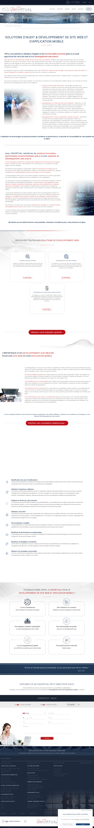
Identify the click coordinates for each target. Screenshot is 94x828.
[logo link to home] (47, 821)
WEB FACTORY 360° (58, 765)
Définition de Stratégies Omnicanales (35, 788)
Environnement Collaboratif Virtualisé (8, 782)
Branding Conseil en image (33, 784)
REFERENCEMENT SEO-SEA (33, 792)
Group (74, 9)
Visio (2, 805)
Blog (22, 813)
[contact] (25, 821)
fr (90, 2)
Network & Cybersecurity (6, 789)
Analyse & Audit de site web (28, 260)
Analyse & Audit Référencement (34, 795)
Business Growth (9, 25)
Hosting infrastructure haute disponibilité (9, 788)
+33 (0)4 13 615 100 (51, 704)
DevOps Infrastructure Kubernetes (8, 796)
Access (2, 804)
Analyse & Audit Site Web (32, 775)
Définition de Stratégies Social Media (35, 805)
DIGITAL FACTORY (59, 763)
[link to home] (17, 9)
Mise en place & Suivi (31, 789)
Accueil (52, 9)
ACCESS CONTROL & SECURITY (8, 801)
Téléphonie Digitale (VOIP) (6, 781)
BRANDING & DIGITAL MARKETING (34, 781)
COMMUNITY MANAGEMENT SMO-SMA (35, 801)
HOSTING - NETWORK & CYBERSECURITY (10, 785)
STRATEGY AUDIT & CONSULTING (8, 765)
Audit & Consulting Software (33, 768)
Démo (89, 9)
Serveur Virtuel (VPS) (5, 777)
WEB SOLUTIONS (31, 772)
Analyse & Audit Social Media (33, 804)
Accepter (83, 824)
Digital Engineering (5, 772)
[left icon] (24, 713)
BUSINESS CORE (6, 763)
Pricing (67, 9)
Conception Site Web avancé (33, 777)
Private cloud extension (6, 791)
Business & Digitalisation (6, 770)
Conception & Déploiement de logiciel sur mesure (38, 770)
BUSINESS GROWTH (33, 763)
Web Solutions (18, 25)
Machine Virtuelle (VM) (5, 779)
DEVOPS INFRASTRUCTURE (7, 794)
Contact (81, 9)
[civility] (25, 717)
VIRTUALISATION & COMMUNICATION (9, 774)
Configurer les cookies (68, 824)
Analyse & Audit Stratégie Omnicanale (35, 786)
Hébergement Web (58, 772)
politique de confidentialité (82, 819)
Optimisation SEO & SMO (59, 775)
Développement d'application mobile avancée (47, 292)
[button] (45, 713)
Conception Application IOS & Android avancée (37, 779)
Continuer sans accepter (87, 810)
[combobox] (34, 713)
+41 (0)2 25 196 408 (25, 704)
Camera (2, 807)
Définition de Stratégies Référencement (35, 796)
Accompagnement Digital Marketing (61, 774)
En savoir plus (27, 277)
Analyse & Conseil (57, 768)
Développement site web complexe (66, 260)
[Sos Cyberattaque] (73, 2)
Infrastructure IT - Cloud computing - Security (10, 768)
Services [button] (60, 9)
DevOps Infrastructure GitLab (7, 798)
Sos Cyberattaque (86, 763)
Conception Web (57, 770)
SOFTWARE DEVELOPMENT (33, 765)
